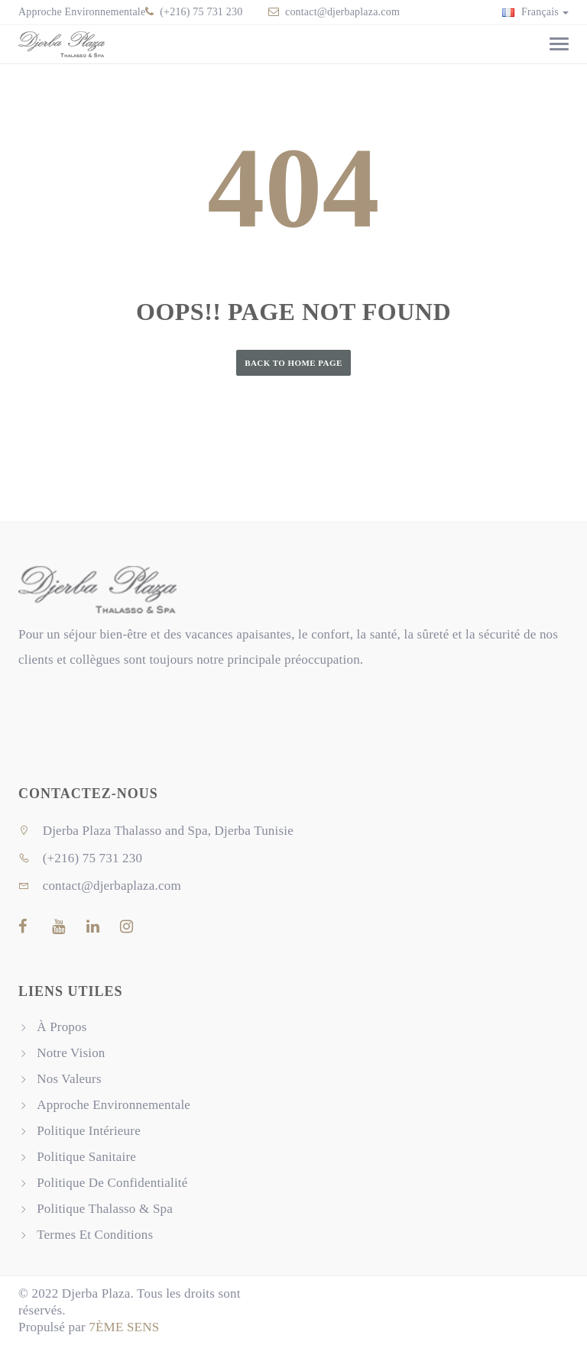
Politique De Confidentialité (112, 1182)
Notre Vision (71, 1053)
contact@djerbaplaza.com (342, 12)
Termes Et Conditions (95, 1234)
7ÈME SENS (124, 1327)
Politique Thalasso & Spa (105, 1208)
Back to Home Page (293, 362)
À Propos (61, 1027)
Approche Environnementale (81, 12)
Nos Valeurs (69, 1079)
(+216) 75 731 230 (200, 12)
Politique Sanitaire (86, 1156)
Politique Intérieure (89, 1131)
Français (535, 12)
